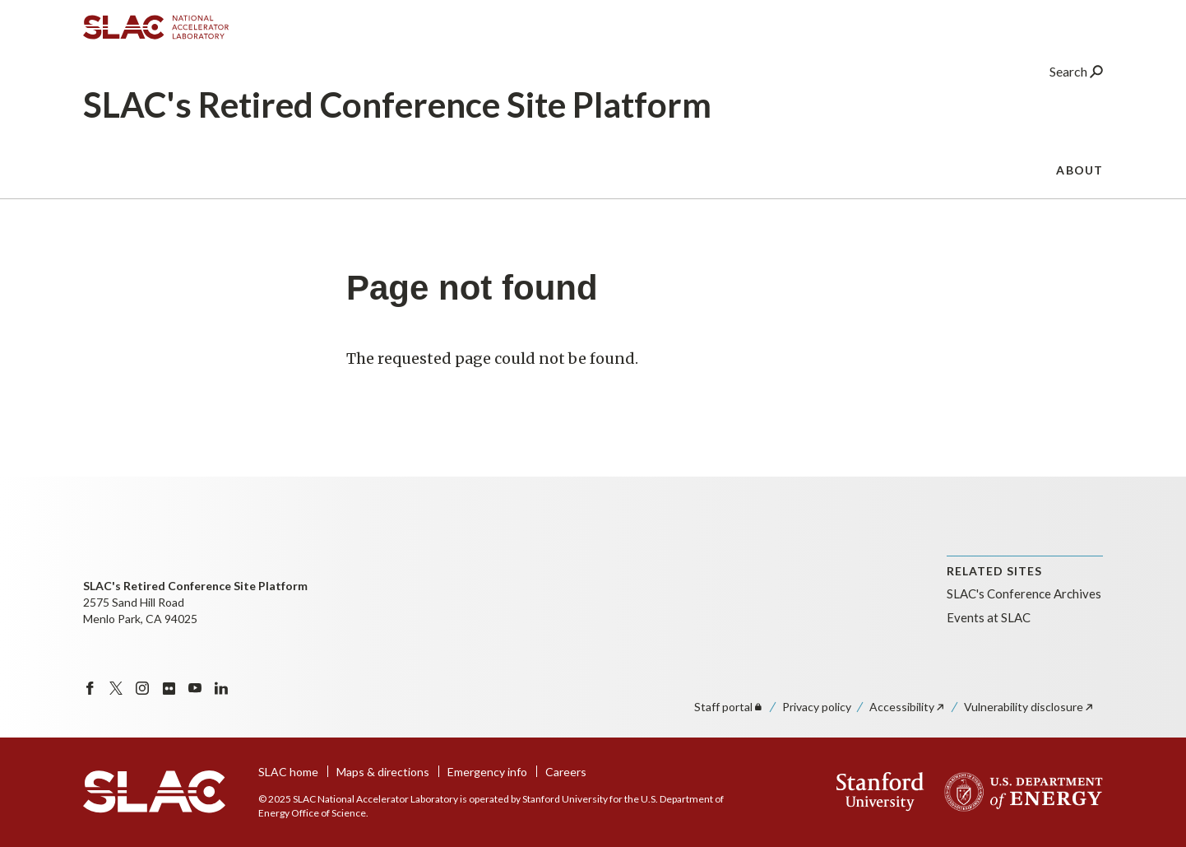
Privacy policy (816, 707)
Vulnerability (1029, 707)
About (1079, 177)
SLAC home (288, 772)
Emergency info (487, 772)
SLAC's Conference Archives (1024, 593)
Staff (729, 707)
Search (1076, 78)
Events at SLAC (989, 617)
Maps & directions (382, 772)
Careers (565, 772)
